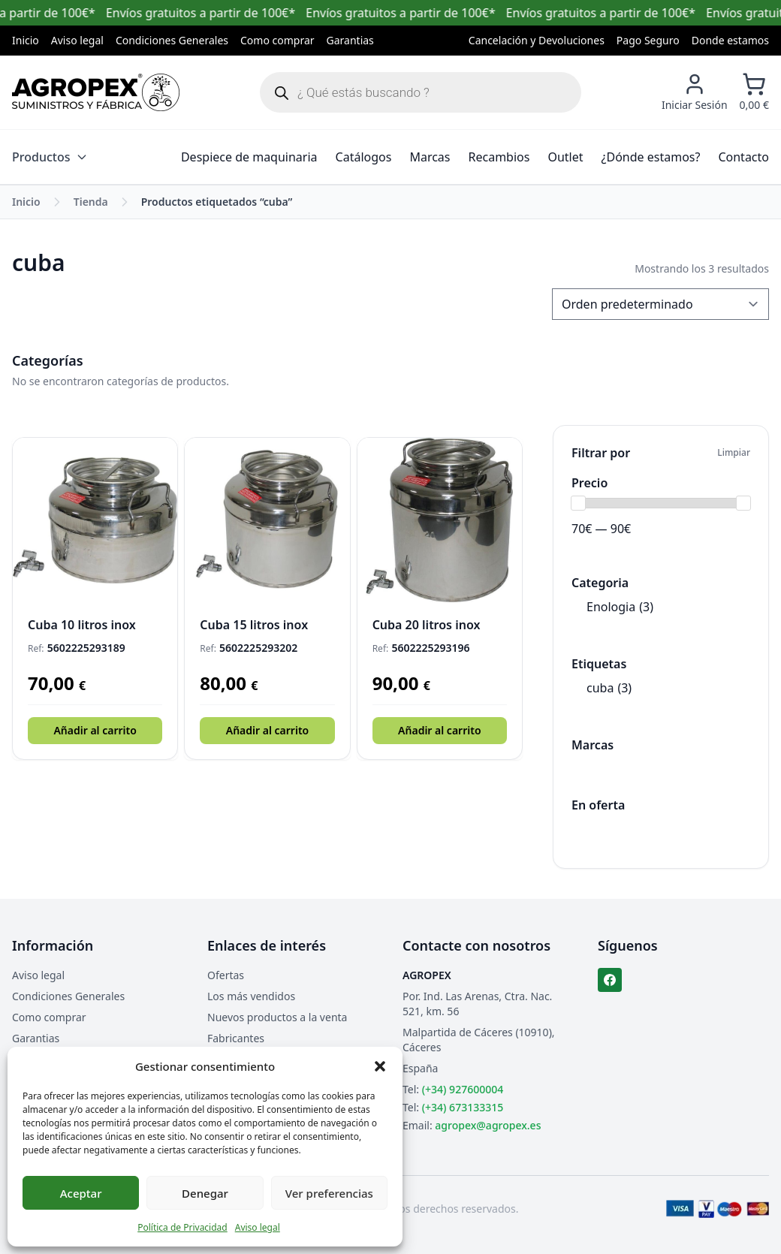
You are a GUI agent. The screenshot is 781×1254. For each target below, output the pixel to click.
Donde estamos (730, 40)
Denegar (205, 1193)
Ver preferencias (329, 1193)
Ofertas (225, 975)
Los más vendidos (251, 996)
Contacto (743, 157)
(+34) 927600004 (462, 1089)
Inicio (25, 40)
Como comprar (277, 40)
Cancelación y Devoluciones (537, 40)
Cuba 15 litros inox (254, 624)
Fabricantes (235, 1038)
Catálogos (364, 157)
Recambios (499, 157)
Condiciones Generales (172, 40)
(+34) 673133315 (462, 1107)
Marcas (429, 157)
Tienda (91, 201)
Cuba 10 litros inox (82, 624)
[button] (379, 1066)
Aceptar (81, 1193)
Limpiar (733, 453)
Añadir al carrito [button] (94, 730)
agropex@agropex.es (488, 1125)
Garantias (350, 40)
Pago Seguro (648, 40)
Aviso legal (257, 1227)
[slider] (578, 503)
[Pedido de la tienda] (660, 304)
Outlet (565, 157)
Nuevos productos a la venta (277, 1017)
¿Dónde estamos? (651, 157)
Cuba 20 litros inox (426, 624)
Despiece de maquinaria (249, 157)
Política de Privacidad (182, 1227)
